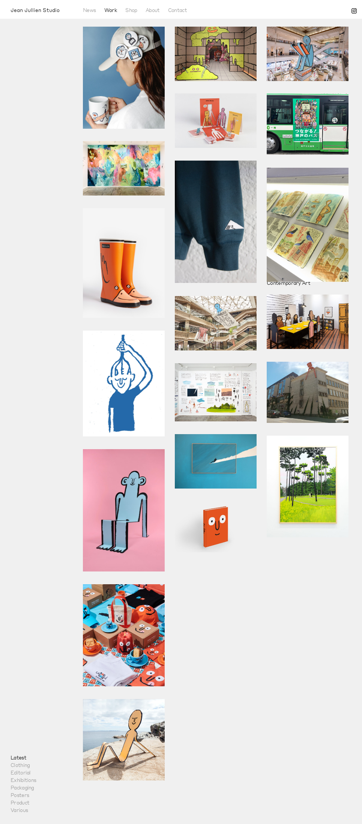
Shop (131, 9)
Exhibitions (23, 779)
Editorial (21, 772)
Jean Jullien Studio (35, 9)
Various (19, 809)
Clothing (20, 764)
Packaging (22, 787)
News (89, 9)
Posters (20, 794)
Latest (18, 757)
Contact (177, 9)
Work (110, 9)
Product (20, 802)
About (153, 9)
